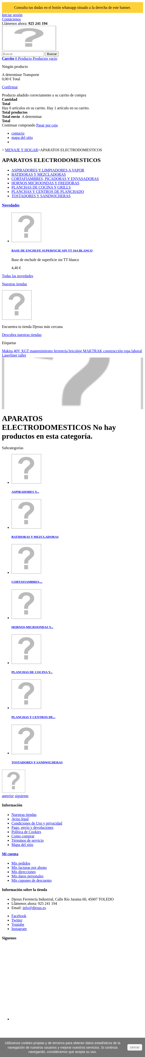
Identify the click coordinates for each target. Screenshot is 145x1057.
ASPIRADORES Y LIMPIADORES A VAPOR (47, 170)
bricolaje (76, 351)
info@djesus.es (34, 908)
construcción (113, 351)
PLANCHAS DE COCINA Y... (31, 672)
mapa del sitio (22, 138)
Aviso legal (20, 819)
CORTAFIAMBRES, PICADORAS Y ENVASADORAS (55, 179)
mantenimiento (42, 351)
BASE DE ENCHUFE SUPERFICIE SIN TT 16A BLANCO (52, 250)
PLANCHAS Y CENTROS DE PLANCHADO (47, 192)
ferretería (61, 351)
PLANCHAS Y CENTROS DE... (33, 717)
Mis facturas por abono (29, 868)
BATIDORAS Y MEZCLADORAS (38, 174)
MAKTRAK (93, 351)
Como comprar (22, 836)
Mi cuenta (10, 854)
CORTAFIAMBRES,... (26, 582)
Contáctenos (11, 19)
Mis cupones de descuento (31, 880)
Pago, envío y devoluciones (32, 827)
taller (22, 355)
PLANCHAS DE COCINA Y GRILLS (41, 187)
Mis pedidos (20, 863)
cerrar (135, 1047)
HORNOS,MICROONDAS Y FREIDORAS (45, 183)
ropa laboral (133, 351)
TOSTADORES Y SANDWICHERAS (41, 196)
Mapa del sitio (22, 845)
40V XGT (22, 351)
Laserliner (10, 355)
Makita (8, 351)
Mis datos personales (27, 876)
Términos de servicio (27, 840)
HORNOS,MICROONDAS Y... (32, 627)
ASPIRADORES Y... (25, 491)
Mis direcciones (23, 872)
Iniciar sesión (12, 15)
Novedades (11, 205)
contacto (17, 133)
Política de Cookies (26, 832)
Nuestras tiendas (14, 284)
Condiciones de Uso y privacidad (36, 823)
